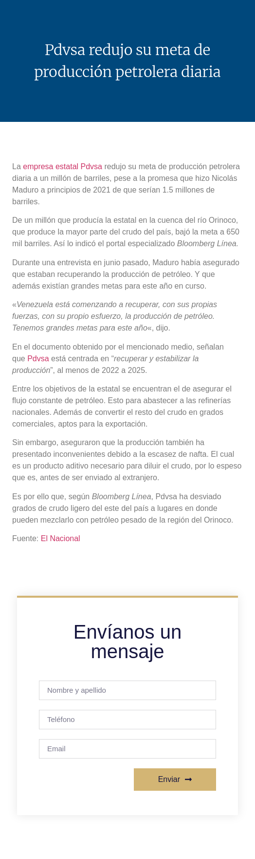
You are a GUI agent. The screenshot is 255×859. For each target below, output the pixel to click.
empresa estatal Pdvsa (62, 166)
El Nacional (60, 538)
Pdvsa (38, 358)
